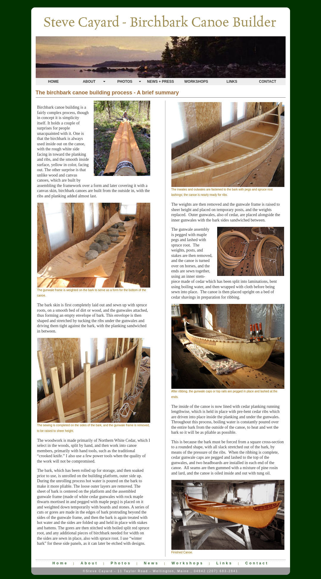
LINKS (232, 81)
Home (60, 563)
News (151, 563)
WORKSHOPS (196, 81)
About (89, 563)
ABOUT (89, 81)
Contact (257, 563)
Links (224, 563)
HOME (53, 81)
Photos (121, 563)
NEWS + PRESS (160, 81)
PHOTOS (124, 81)
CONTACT (267, 81)
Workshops (187, 563)
